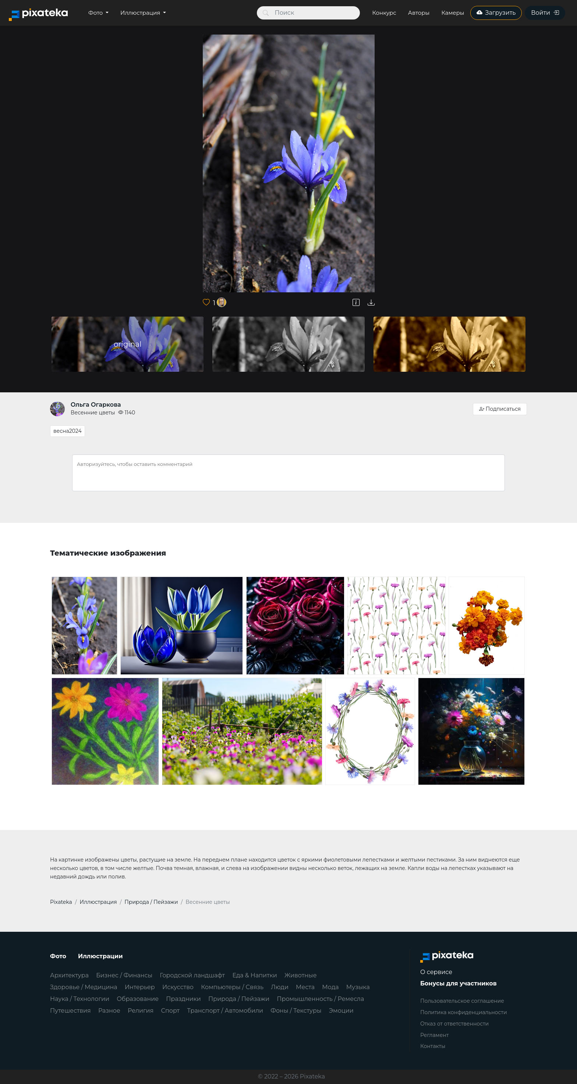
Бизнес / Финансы (124, 975)
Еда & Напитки (254, 975)
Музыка (358, 987)
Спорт (170, 1010)
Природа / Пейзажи (238, 998)
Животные (300, 975)
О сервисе (436, 972)
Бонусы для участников (458, 983)
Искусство (178, 987)
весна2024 (67, 431)
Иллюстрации (100, 956)
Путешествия (70, 1010)
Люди (279, 987)
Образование (138, 998)
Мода (330, 987)
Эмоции (341, 1010)
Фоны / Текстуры (295, 1010)
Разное (109, 1010)
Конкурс (384, 12)
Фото (96, 12)
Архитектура (69, 975)
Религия (140, 1010)
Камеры (452, 12)
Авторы (419, 12)
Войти (545, 12)
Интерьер (140, 987)
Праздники (183, 998)
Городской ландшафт (192, 975)
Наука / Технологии (79, 998)
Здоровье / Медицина (83, 987)
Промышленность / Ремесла (320, 998)
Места (305, 987)
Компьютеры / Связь (232, 987)
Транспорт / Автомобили (225, 1010)
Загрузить (496, 12)
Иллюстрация (141, 12)
